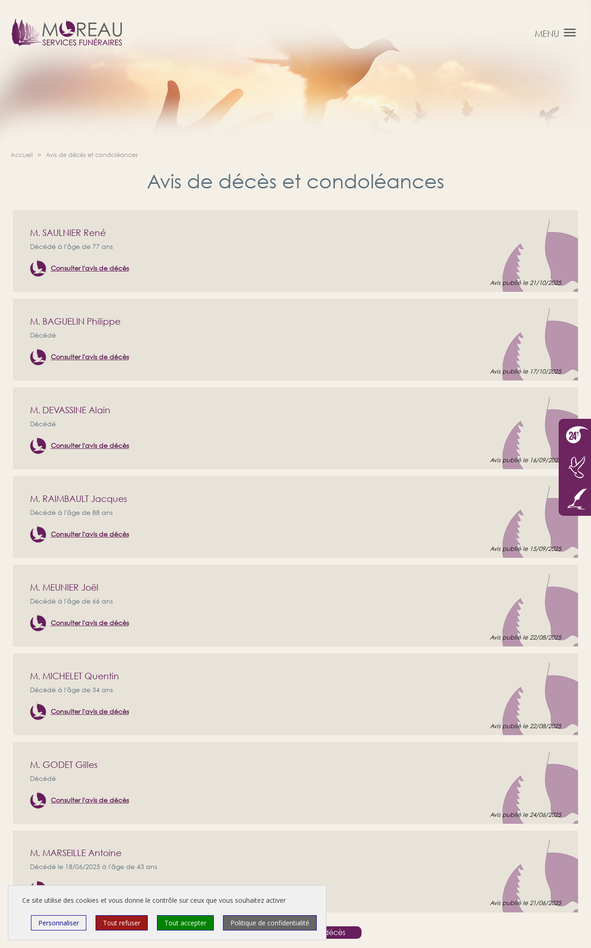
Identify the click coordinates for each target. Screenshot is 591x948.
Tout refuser (121, 922)
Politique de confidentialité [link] (269, 922)
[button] (570, 32)
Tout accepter (185, 922)
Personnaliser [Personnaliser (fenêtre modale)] (58, 922)
